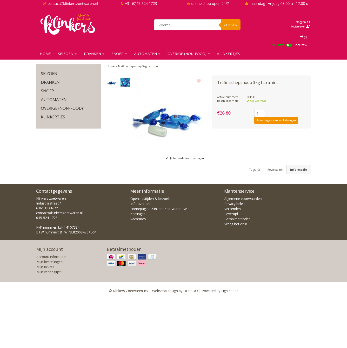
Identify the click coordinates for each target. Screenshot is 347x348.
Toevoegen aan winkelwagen (276, 120)
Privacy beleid (235, 252)
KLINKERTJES (228, 53)
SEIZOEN (67, 53)
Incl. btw (300, 45)
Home (45, 53)
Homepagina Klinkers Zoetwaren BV (158, 257)
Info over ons (140, 252)
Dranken (94, 53)
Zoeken (230, 24)
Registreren (300, 26)
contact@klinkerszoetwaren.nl (59, 261)
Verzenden (232, 257)
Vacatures (138, 267)
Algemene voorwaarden (243, 247)
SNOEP (119, 53)
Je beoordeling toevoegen (185, 158)
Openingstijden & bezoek (150, 247)
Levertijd (231, 262)
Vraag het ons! (235, 272)
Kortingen (138, 262)
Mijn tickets (45, 315)
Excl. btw (277, 45)
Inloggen (302, 22)
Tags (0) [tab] (254, 170)
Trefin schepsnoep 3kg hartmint (138, 66)
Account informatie (51, 305)
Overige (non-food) (188, 53)
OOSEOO (190, 339)
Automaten (147, 53)
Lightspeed (229, 339)
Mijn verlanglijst (48, 320)
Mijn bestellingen (49, 310)
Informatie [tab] (298, 170)
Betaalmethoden (237, 267)
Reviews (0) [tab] (274, 170)
